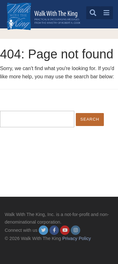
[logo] (43, 16)
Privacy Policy (76, 238)
